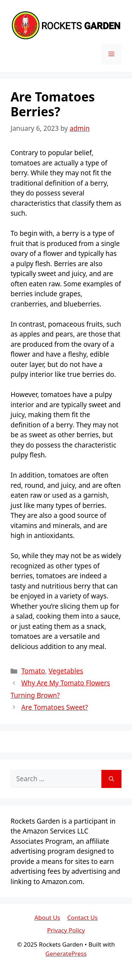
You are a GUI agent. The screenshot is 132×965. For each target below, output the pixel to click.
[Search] (111, 779)
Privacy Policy (66, 930)
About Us (47, 917)
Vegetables (66, 671)
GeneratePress (66, 953)
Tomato (33, 671)
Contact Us (82, 917)
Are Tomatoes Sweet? (54, 707)
